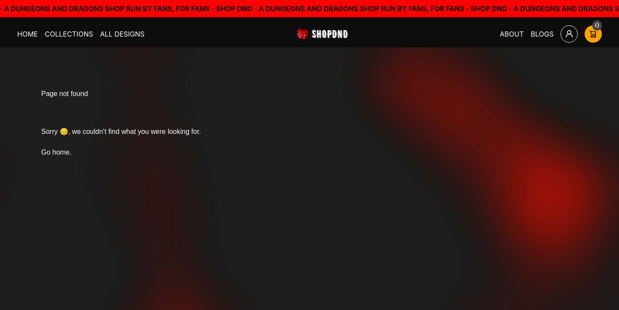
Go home (55, 152)
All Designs (122, 34)
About (512, 34)
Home (27, 34)
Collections (69, 34)
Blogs (542, 34)
